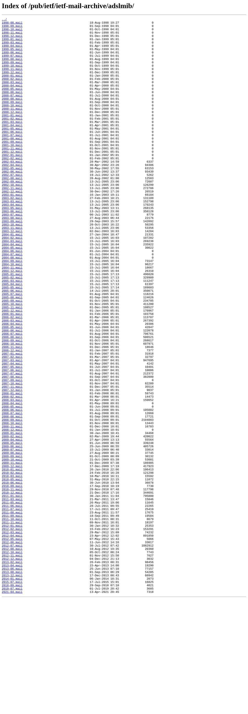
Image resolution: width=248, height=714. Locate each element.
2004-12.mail (12, 322)
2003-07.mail (12, 254)
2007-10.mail (12, 457)
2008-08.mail (12, 496)
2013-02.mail (12, 671)
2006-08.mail (12, 401)
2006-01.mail (12, 373)
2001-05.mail (12, 151)
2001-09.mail (12, 167)
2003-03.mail (12, 238)
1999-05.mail (12, 56)
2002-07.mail (12, 207)
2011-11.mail (12, 624)
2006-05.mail (12, 389)
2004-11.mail (12, 318)
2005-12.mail (12, 369)
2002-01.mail (12, 183)
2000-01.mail (12, 87)
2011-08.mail (12, 612)
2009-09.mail (12, 544)
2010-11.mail (12, 584)
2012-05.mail (12, 643)
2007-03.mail (12, 429)
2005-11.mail (12, 365)
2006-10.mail (12, 409)
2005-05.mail (12, 342)
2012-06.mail (12, 647)
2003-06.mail (12, 250)
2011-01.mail (12, 592)
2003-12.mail (12, 274)
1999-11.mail (12, 79)
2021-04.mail (12, 707)
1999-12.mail (12, 83)
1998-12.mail (12, 40)
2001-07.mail (12, 159)
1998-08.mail (12, 24)
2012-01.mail (12, 627)
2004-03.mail (12, 286)
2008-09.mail (12, 500)
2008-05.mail (12, 485)
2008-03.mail (12, 477)
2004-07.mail (12, 302)
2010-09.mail (12, 580)
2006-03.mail (12, 381)
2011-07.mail (12, 608)
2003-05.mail (12, 246)
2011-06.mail (12, 604)
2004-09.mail (12, 310)
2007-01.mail (12, 421)
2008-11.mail (12, 508)
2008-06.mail (12, 488)
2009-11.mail (12, 552)
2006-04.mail (12, 385)
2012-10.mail (12, 659)
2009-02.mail (12, 520)
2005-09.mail (12, 357)
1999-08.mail (12, 68)
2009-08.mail (12, 540)
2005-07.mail (12, 349)
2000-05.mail (12, 103)
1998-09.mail (12, 28)
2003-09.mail (12, 262)
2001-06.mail (12, 155)
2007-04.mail (12, 433)
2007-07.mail (12, 445)
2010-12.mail (12, 588)
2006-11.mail (12, 413)
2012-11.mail (12, 663)
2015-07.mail (12, 695)
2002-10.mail (12, 218)
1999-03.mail (12, 48)
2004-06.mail (12, 298)
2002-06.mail (12, 203)
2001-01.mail (12, 135)
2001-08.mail (12, 163)
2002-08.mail (12, 210)
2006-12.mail (12, 417)
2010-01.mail (12, 560)
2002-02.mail (12, 187)
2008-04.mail (12, 481)
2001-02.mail (12, 139)
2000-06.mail (12, 107)
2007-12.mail (12, 465)
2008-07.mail (12, 492)
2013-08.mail (12, 683)
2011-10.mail (12, 620)
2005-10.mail (12, 361)
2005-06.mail (12, 346)
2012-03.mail (12, 635)
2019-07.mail (12, 703)
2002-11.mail (12, 222)
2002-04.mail (12, 195)
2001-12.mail (12, 179)
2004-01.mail (12, 278)
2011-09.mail (12, 616)
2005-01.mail (12, 326)
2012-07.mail (12, 651)
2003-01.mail (12, 230)
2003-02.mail (12, 234)
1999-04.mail (12, 52)
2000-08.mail (12, 115)
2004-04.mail (12, 290)
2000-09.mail (12, 119)
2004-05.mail (12, 294)
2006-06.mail (12, 393)
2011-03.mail (12, 596)
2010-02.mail (12, 564)
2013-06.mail (12, 679)
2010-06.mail (12, 576)
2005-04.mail (12, 338)
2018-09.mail (12, 699)
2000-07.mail (12, 111)
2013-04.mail (12, 675)
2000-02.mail (12, 91)
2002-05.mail (12, 199)
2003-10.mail (12, 266)
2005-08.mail (12, 353)
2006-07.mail (12, 397)
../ (4, 20)
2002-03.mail (12, 191)
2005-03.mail (12, 334)
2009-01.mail (12, 516)
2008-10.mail (12, 504)
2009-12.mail (12, 556)
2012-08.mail (12, 655)
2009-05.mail (12, 528)
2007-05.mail (12, 437)
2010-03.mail (12, 568)
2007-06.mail (12, 441)
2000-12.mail (12, 131)
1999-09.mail (12, 71)
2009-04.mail (12, 524)
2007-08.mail (12, 449)
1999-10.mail (12, 75)
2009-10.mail (12, 548)
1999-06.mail (12, 60)
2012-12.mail (12, 667)
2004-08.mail (12, 306)
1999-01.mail (12, 44)
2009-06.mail (12, 532)
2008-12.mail (12, 512)
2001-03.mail (12, 143)
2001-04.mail (12, 147)
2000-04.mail (12, 99)
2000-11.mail (12, 127)
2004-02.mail (12, 282)
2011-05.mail (12, 600)
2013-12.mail (12, 687)
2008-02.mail (12, 473)
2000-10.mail (12, 123)
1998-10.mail (12, 32)
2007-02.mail (12, 425)
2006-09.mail (12, 405)
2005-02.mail (12, 330)
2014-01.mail (12, 691)
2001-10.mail (12, 171)
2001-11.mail (12, 175)
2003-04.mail (12, 242)
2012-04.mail (12, 639)
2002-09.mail (12, 214)
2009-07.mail (12, 536)
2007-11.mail (12, 461)
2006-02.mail (12, 377)
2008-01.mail (12, 469)
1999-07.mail (12, 64)
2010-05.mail (12, 572)
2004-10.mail (12, 314)
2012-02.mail (12, 631)
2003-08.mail (12, 258)
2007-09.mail (12, 453)
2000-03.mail (12, 95)
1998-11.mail (12, 36)
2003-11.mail (12, 270)
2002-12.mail (12, 226)
